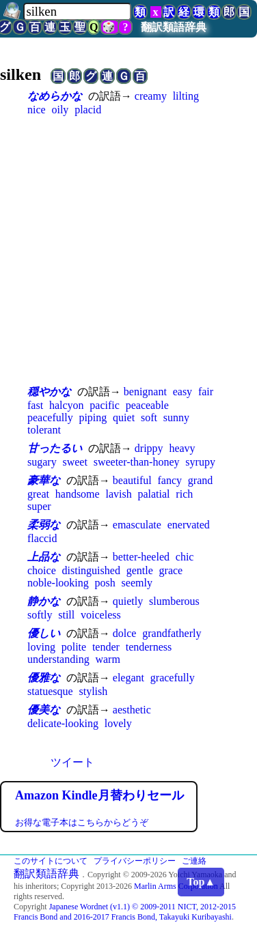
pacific (105, 405)
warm (107, 659)
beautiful (132, 480)
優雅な (43, 677)
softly (39, 615)
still (66, 615)
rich (184, 494)
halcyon (66, 405)
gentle (139, 570)
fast (35, 405)
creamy (151, 96)
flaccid (42, 538)
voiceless (101, 615)
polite (74, 647)
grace (171, 570)
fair (205, 391)
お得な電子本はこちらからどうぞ (81, 822)
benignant (145, 391)
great (38, 494)
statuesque (50, 691)
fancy (169, 480)
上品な (43, 557)
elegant (128, 677)
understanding (58, 659)
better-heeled (141, 557)
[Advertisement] (128, 250)
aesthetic (132, 709)
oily (59, 109)
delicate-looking (62, 723)
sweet (74, 462)
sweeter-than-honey (137, 462)
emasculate (137, 524)
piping (93, 417)
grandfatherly (171, 633)
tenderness (149, 647)
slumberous (174, 601)
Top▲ (201, 882)
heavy (182, 448)
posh (105, 582)
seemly (137, 582)
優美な (43, 709)
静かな (43, 601)
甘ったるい (54, 448)
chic (185, 557)
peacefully (50, 417)
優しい (43, 633)
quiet (124, 417)
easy (182, 391)
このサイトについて (50, 861)
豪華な (43, 480)
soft (149, 417)
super (39, 506)
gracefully (172, 677)
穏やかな (49, 391)
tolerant (44, 430)
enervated (188, 524)
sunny (176, 417)
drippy (149, 448)
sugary (42, 462)
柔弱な (43, 524)
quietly (128, 601)
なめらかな (54, 96)
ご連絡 (194, 861)
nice (36, 109)
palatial (153, 494)
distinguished (91, 570)
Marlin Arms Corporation (176, 886)
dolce (125, 633)
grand (200, 480)
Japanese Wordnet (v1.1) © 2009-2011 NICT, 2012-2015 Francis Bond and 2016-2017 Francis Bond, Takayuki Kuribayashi (125, 912)
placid (88, 109)
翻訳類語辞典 (173, 27)
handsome (77, 494)
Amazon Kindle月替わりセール (99, 795)
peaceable (147, 405)
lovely (118, 723)
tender (106, 647)
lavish (118, 494)
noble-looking (58, 582)
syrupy (200, 462)
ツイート (72, 762)
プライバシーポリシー (135, 861)
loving (41, 647)
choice (41, 570)
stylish (93, 691)
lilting (186, 96)
